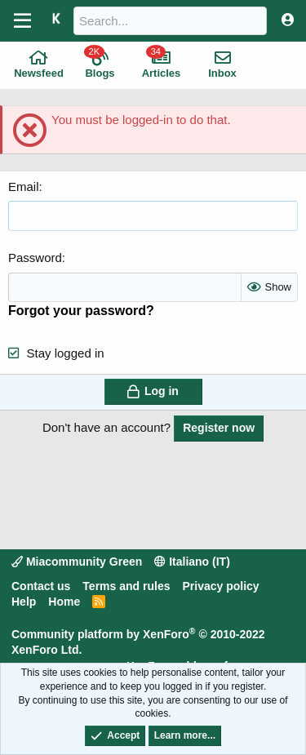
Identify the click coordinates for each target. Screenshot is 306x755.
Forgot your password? (81, 311)
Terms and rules (126, 586)
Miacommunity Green (76, 561)
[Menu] (22, 21)
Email (23, 186)
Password (35, 257)
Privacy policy (220, 586)
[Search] (170, 21)
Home (64, 601)
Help (23, 601)
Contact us (40, 586)
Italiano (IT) (192, 561)
